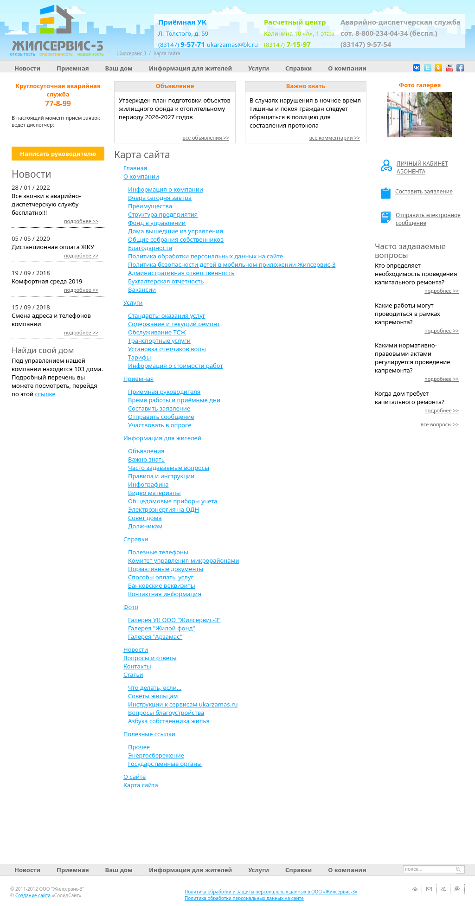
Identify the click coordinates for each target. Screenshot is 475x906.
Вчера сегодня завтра (160, 197)
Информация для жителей (190, 68)
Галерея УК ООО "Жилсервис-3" (174, 620)
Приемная (73, 68)
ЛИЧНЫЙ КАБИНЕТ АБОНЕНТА (414, 167)
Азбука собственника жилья (169, 721)
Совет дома (145, 518)
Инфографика (148, 484)
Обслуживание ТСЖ (157, 332)
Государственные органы (165, 763)
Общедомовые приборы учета (172, 501)
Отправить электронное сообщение (421, 219)
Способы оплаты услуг (160, 577)
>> (81, 221)
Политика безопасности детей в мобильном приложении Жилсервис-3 (231, 264)
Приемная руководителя (164, 391)
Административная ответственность (181, 273)
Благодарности (150, 248)
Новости (27, 68)
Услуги (258, 68)
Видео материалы (154, 492)
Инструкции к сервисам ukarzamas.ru (183, 704)
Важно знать (146, 459)
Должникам (145, 526)
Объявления (146, 451)
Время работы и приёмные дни (174, 400)
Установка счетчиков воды (167, 349)
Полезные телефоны (158, 552)
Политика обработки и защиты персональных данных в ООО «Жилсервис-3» (271, 891)
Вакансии (142, 289)
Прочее (139, 747)
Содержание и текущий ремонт (174, 324)
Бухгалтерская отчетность (166, 281)
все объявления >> (205, 137)
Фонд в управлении (157, 222)
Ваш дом (119, 68)
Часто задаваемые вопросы (168, 467)
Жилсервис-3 (131, 53)
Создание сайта (33, 895)
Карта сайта (167, 53)
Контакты (137, 666)
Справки (298, 68)
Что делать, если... (154, 687)
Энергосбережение (156, 755)
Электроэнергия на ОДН (163, 509)
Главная (135, 168)
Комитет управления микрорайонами (183, 560)
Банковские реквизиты (161, 585)
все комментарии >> (334, 137)
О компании (347, 68)
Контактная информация (164, 594)
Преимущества (150, 206)
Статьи (133, 674)
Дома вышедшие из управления (175, 231)
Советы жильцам (153, 696)
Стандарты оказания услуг (166, 315)
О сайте (134, 776)
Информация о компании (165, 189)
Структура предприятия (163, 214)
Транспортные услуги (159, 340)
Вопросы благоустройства (166, 712)
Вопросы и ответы (150, 658)
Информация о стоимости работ (175, 365)
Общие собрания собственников (176, 239)
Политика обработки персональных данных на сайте (205, 256)
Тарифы (139, 357)
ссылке (45, 394)
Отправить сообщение (161, 416)
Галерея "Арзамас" (155, 636)
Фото (130, 607)
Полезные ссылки (149, 734)
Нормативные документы (165, 569)
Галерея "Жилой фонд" (161, 628)
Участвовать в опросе (159, 425)
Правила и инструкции (161, 476)
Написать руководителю (58, 153)
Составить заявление (159, 408)
